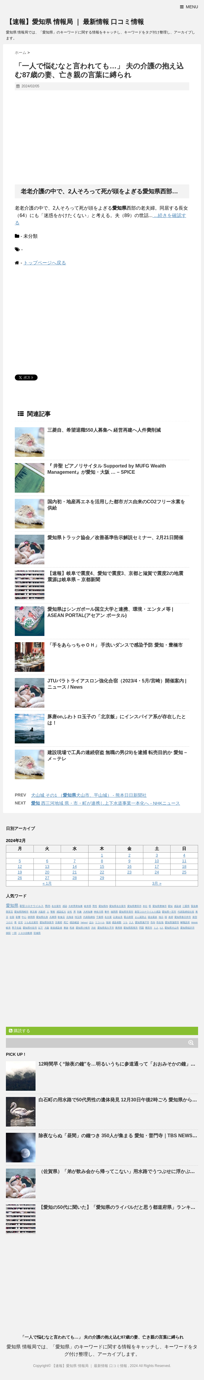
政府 (170, 917)
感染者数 (116, 922)
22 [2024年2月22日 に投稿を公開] (102, 872)
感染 (64, 906)
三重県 (185, 906)
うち (125, 922)
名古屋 (108, 917)
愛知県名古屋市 (117, 906)
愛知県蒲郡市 (172, 922)
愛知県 (12, 905)
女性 (69, 911)
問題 (141, 927)
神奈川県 (98, 911)
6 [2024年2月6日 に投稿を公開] (47, 861)
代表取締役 (89, 917)
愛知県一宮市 (169, 911)
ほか (91, 922)
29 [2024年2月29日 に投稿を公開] (102, 877)
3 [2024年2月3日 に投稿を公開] (157, 855)
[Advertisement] (102, 137)
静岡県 (31, 917)
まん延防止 (141, 917)
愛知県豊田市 (134, 906)
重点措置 (128, 917)
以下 (40, 927)
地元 (161, 917)
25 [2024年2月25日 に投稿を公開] (184, 872)
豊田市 (148, 927)
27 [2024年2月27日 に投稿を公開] (47, 877)
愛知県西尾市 (130, 927)
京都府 (58, 922)
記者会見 (118, 917)
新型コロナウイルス (32, 906)
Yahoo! (84, 922)
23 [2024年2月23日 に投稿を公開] (129, 872)
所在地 (159, 922)
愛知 (170, 906)
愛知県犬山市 (172, 927)
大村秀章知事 (75, 906)
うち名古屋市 (31, 922)
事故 (66, 927)
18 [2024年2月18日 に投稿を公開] (184, 866)
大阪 (46, 927)
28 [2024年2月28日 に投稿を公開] (75, 877)
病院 (8, 933)
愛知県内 (103, 906)
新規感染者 (56, 927)
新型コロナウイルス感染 (148, 911)
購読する (19, 1030)
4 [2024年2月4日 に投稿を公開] (184, 855)
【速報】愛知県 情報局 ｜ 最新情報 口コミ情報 (75, 21)
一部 (14, 933)
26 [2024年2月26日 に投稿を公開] (20, 877)
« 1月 (47, 883)
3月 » (156, 883)
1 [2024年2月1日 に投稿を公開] (102, 855)
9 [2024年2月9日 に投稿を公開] (129, 861)
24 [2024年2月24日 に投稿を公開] (157, 872)
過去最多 (152, 917)
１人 (156, 927)
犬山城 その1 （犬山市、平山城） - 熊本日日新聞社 (89, 795)
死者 (72, 927)
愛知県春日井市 (182, 917)
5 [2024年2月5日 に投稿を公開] (20, 861)
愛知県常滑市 (126, 911)
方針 (93, 927)
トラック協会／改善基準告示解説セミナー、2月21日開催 (115, 537)
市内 (152, 922)
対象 (79, 911)
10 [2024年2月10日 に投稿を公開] (157, 861)
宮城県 (37, 933)
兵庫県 (53, 917)
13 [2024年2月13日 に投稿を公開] (47, 866)
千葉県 (99, 917)
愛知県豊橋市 (159, 906)
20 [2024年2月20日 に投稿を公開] (47, 872)
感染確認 (74, 922)
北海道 (69, 917)
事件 (107, 911)
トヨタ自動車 (25, 933)
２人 (131, 922)
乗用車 (118, 927)
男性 (94, 906)
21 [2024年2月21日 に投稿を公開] (75, 872)
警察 (52, 911)
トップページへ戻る (44, 262)
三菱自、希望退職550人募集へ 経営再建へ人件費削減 (104, 430)
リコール (100, 922)
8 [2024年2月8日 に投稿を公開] (102, 861)
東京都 (33, 911)
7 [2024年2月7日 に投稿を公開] (74, 861)
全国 (11, 917)
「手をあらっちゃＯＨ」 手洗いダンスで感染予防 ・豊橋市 (115, 645)
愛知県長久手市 (105, 927)
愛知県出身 (42, 917)
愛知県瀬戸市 (142, 922)
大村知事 (88, 911)
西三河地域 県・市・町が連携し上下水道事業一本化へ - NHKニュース (105, 803)
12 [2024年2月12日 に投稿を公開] (20, 866)
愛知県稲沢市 (187, 927)
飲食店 (61, 917)
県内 (47, 906)
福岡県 (114, 911)
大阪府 (41, 911)
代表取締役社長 (186, 911)
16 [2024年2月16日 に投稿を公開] (129, 866)
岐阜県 (87, 906)
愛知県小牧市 (83, 927)
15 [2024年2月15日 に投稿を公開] (102, 866)
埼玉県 (78, 917)
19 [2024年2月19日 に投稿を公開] (20, 872)
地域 (108, 922)
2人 (161, 927)
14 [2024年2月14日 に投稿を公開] (75, 866)
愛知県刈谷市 (30, 927)
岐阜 (8, 927)
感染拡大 (61, 911)
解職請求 (185, 922)
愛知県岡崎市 (21, 911)
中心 (24, 917)
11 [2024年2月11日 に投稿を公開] (184, 861)
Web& (194, 922)
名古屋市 (56, 906)
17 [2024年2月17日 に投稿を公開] (157, 866)
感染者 (177, 906)
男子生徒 (16, 927)
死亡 (66, 922)
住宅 (20, 922)
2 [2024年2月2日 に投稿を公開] (129, 855)
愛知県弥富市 (47, 922)
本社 (145, 906)
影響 (18, 917)
